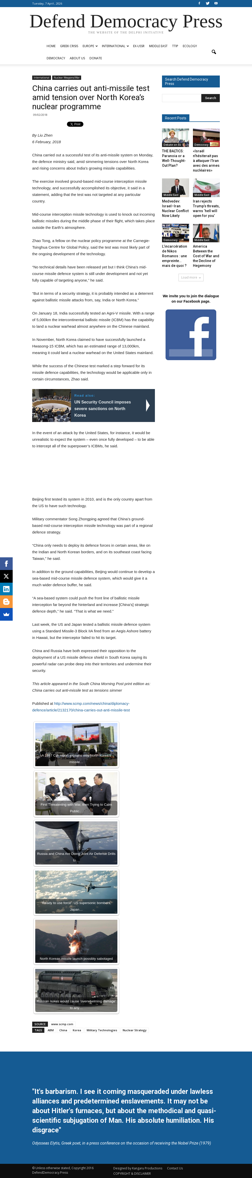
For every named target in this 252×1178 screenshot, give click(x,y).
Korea (77, 1030)
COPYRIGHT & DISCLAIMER (132, 1173)
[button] (214, 52)
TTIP (175, 46)
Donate (95, 58)
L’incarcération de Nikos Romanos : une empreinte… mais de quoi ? (174, 256)
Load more (191, 277)
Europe (90, 46)
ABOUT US (77, 58)
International (115, 46)
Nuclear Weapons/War (67, 77)
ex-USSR (139, 46)
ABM (51, 1030)
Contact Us (175, 1168)
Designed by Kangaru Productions (137, 1168)
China (63, 1030)
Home (51, 46)
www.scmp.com (62, 1024)
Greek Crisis (69, 46)
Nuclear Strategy (135, 1030)
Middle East (158, 46)
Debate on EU (172, 144)
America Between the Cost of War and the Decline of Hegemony (206, 256)
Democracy (56, 58)
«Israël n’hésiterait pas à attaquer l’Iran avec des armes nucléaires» (206, 160)
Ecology (190, 46)
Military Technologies (102, 1030)
